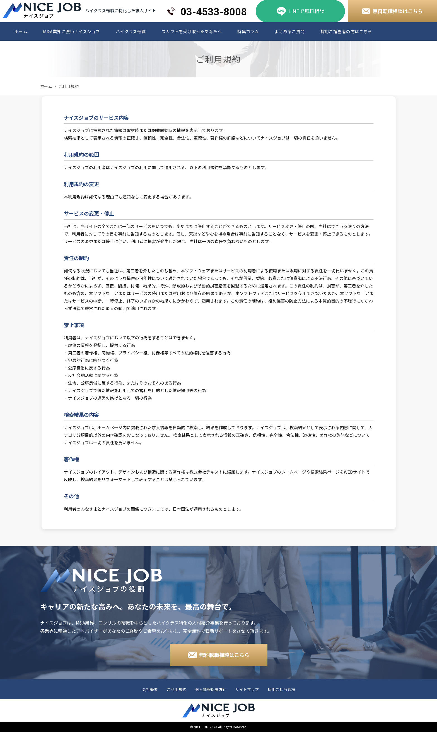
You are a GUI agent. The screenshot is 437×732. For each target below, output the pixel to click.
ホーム (21, 31)
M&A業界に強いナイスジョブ (71, 31)
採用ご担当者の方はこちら (346, 31)
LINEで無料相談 (306, 11)
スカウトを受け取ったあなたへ (191, 31)
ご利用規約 (176, 689)
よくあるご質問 (289, 31)
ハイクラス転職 (131, 31)
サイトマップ (247, 689)
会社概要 (150, 689)
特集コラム (248, 31)
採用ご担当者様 (281, 689)
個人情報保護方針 (210, 689)
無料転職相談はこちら (398, 11)
